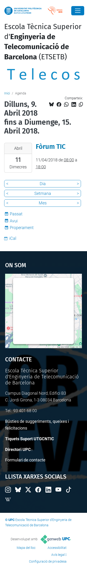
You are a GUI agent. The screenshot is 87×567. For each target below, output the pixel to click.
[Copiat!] (81, 104)
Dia (43, 183)
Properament (22, 227)
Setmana (42, 193)
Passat (16, 213)
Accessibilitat (57, 548)
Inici (7, 93)
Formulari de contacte (25, 459)
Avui (14, 220)
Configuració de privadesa (48, 561)
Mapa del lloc (26, 548)
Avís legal (58, 555)
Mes (43, 202)
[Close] (77, 10)
